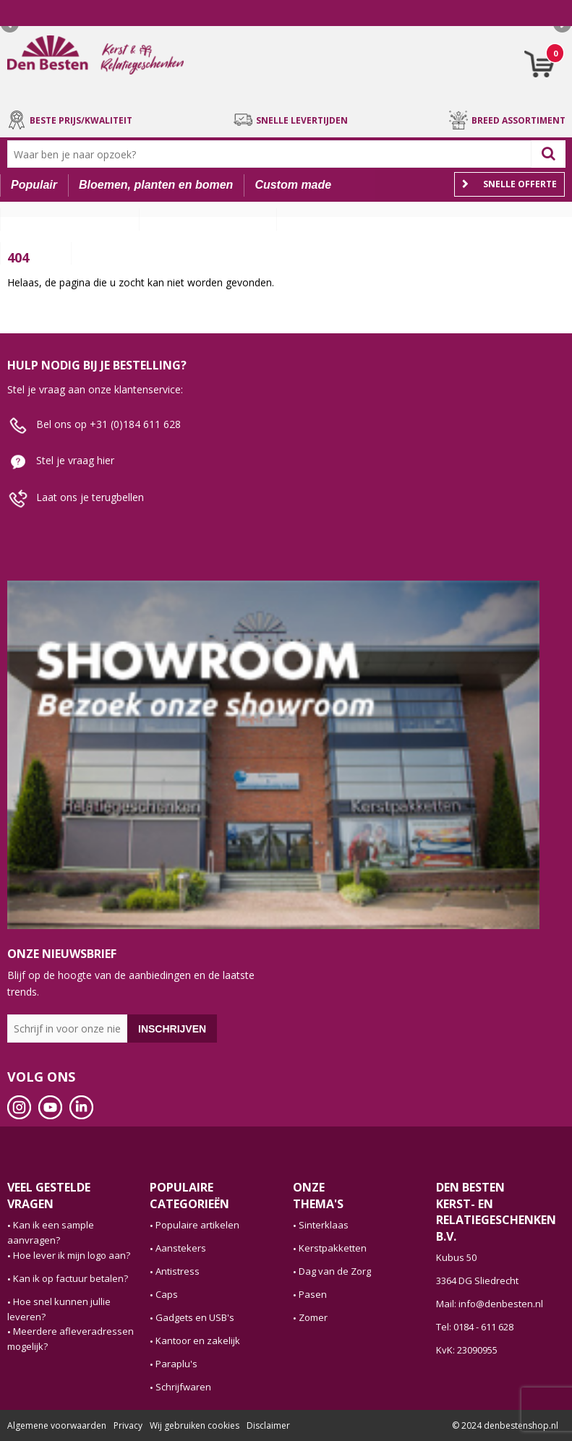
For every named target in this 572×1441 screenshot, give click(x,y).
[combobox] (272, 154)
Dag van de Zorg (335, 1271)
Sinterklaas (324, 1224)
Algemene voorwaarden (56, 1425)
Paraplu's (176, 1363)
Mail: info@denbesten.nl (489, 1303)
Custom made (293, 185)
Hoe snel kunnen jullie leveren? (59, 1309)
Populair (34, 185)
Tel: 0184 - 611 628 (474, 1326)
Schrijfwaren (183, 1386)
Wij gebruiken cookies (194, 1425)
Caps (166, 1294)
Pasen (313, 1294)
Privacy (128, 1425)
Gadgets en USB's (194, 1317)
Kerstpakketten (333, 1247)
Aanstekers (180, 1247)
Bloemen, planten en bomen (156, 185)
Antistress (177, 1271)
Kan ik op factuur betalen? (70, 1278)
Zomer (313, 1317)
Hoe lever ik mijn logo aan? (71, 1255)
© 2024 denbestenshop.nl (505, 1425)
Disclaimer (268, 1425)
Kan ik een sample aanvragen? (50, 1232)
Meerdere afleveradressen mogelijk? (70, 1339)
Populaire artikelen (197, 1224)
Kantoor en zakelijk (197, 1340)
